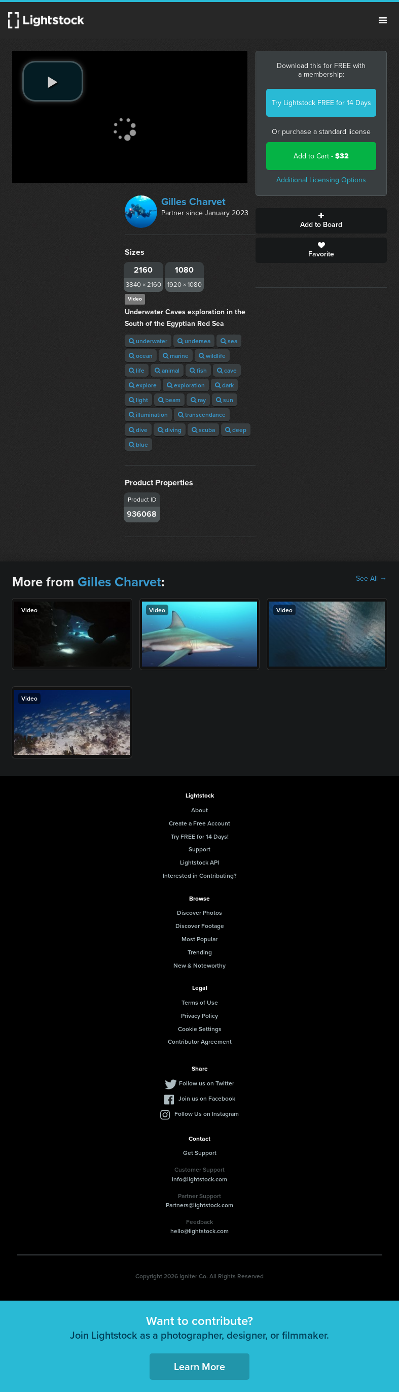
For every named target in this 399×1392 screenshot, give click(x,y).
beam (169, 399)
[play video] (52, 81)
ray (198, 399)
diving (170, 429)
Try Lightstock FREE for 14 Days (321, 102)
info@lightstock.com (199, 1179)
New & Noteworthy (199, 965)
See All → (371, 579)
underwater (148, 341)
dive (138, 429)
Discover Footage (199, 925)
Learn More (199, 1366)
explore (143, 385)
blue (138, 444)
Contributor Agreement (200, 1041)
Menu (383, 20)
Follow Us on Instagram (206, 1113)
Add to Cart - (321, 156)
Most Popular (199, 939)
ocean (141, 355)
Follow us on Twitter (206, 1083)
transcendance (202, 414)
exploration (186, 385)
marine (176, 355)
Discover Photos (199, 912)
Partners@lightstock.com (199, 1205)
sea (229, 341)
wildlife (212, 355)
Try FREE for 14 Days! (200, 836)
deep (235, 429)
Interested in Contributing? (200, 875)
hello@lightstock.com (199, 1231)
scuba (203, 429)
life (136, 370)
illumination (148, 414)
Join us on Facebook (206, 1098)
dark (224, 385)
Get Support (199, 1152)
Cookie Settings (200, 1028)
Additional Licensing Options (321, 180)
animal (167, 370)
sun (224, 399)
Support (199, 849)
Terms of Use (200, 1002)
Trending (200, 952)
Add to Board (321, 220)
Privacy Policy (199, 1015)
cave (227, 370)
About (199, 810)
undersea (193, 341)
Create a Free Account (199, 823)
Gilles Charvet (193, 201)
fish (198, 370)
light (138, 399)
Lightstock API (199, 862)
